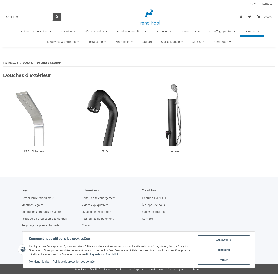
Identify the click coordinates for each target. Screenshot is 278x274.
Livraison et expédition (96, 211)
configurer (223, 250)
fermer (223, 260)
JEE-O (104, 151)
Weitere (174, 151)
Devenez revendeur (34, 232)
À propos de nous (153, 205)
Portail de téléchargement (98, 198)
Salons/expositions (154, 211)
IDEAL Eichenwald (34, 151)
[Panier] (264, 16)
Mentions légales (40, 262)
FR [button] (251, 3)
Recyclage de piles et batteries (41, 225)
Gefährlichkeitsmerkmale (37, 198)
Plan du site (89, 232)
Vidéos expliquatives (95, 205)
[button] (241, 16)
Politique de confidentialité (106, 254)
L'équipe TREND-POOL (156, 198)
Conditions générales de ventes (41, 211)
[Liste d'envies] (249, 16)
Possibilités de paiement (98, 218)
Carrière (147, 218)
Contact (267, 3)
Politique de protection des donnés (74, 262)
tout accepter (223, 240)
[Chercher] (28, 17)
